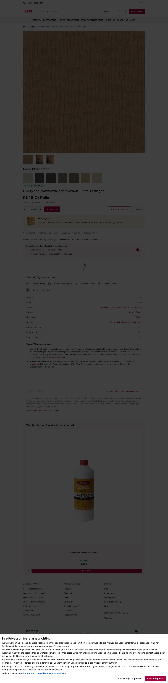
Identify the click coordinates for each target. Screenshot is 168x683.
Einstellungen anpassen (130, 678)
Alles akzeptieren (155, 678)
